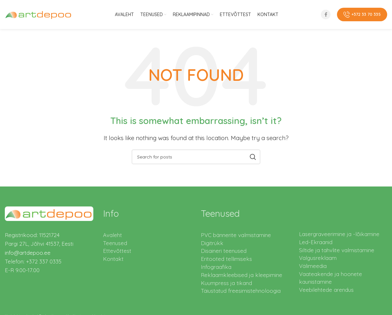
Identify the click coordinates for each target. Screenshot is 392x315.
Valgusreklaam (318, 257)
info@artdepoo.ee (28, 252)
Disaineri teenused (224, 250)
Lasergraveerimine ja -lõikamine (339, 234)
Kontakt (113, 258)
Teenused (115, 243)
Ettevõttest (117, 250)
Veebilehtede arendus (326, 289)
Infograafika (216, 266)
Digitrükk (212, 243)
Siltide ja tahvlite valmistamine (336, 250)
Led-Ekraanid (315, 242)
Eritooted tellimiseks (226, 258)
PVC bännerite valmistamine (236, 235)
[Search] (196, 156)
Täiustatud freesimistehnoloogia (241, 290)
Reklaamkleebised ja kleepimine (241, 275)
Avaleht (112, 235)
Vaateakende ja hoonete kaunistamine (330, 278)
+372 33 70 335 (362, 14)
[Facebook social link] (326, 14)
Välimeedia (313, 265)
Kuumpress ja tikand (226, 283)
